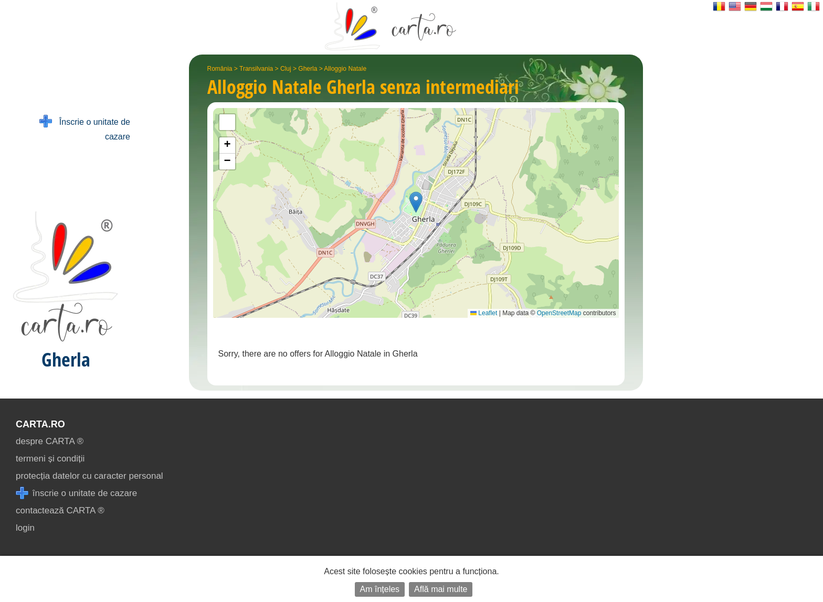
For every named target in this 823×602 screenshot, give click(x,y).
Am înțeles (380, 589)
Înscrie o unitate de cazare (84, 128)
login (25, 528)
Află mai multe (440, 589)
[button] (416, 202)
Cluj (285, 68)
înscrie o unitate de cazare (76, 493)
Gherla (307, 68)
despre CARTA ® (49, 441)
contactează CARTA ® (60, 510)
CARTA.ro (40, 424)
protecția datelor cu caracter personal (89, 476)
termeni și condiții (50, 459)
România (220, 68)
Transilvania (256, 68)
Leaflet (483, 313)
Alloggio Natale (345, 68)
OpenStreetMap (559, 313)
